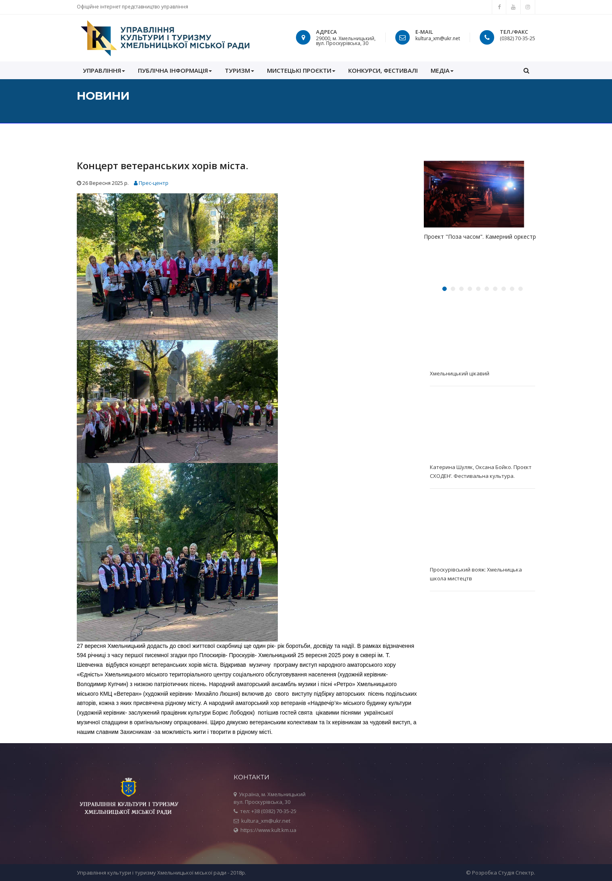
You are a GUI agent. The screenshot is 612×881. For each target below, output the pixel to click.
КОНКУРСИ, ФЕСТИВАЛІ (383, 70)
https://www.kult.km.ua (268, 830)
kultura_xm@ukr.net (437, 38)
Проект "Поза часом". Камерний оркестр (480, 236)
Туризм (239, 70)
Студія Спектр (516, 872)
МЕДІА (442, 70)
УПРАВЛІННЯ (104, 70)
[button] (526, 70)
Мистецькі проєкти (301, 70)
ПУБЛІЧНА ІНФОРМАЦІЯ (175, 70)
